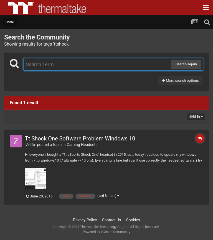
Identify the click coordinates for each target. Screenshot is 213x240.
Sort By (196, 116)
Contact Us (111, 220)
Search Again (186, 64)
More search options (180, 80)
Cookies (133, 220)
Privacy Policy (85, 220)
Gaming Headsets (82, 144)
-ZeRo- (30, 144)
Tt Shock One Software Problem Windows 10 (80, 138)
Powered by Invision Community (106, 232)
